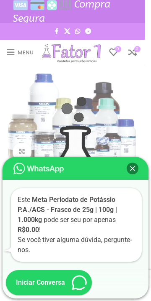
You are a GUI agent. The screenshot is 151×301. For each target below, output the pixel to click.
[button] (132, 168)
